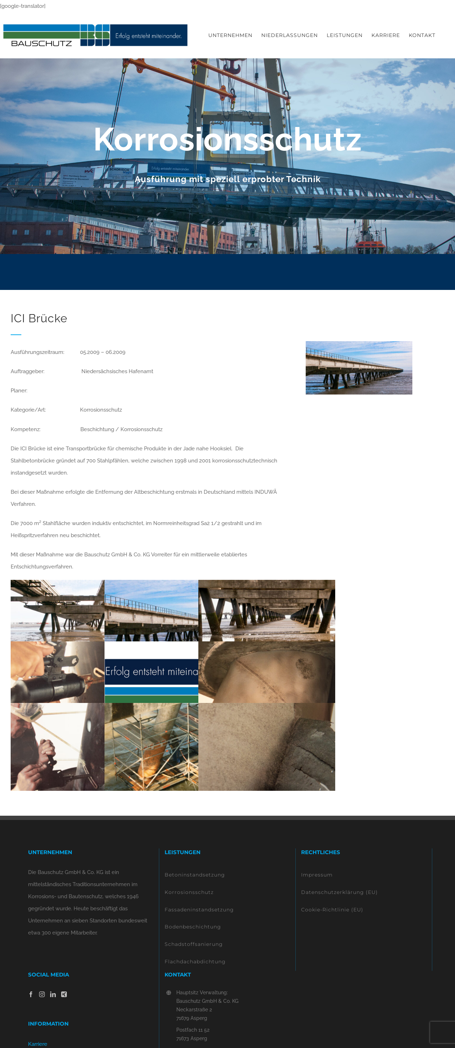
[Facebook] (31, 994)
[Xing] (64, 994)
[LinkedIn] (53, 994)
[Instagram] (42, 994)
